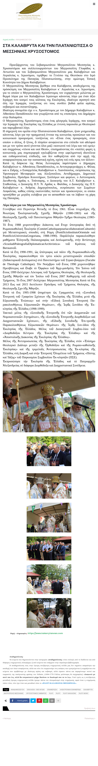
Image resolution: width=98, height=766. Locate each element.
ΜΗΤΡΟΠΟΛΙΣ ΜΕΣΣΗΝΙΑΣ (13, 693)
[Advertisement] (24, 740)
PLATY (58, 693)
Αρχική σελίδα (8, 39)
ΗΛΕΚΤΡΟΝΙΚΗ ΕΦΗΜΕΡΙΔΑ (70, 689)
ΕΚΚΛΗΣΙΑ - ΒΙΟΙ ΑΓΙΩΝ (35, 689)
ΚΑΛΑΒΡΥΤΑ (88, 689)
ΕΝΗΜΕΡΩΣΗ (52, 689)
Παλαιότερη (89, 718)
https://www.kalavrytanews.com (45, 633)
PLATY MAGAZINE (69, 693)
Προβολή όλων (89, 708)
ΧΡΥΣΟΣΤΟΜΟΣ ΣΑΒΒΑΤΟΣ (36, 693)
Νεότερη (7, 718)
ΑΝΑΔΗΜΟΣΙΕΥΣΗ (23, 39)
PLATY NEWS (83, 693)
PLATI (51, 693)
